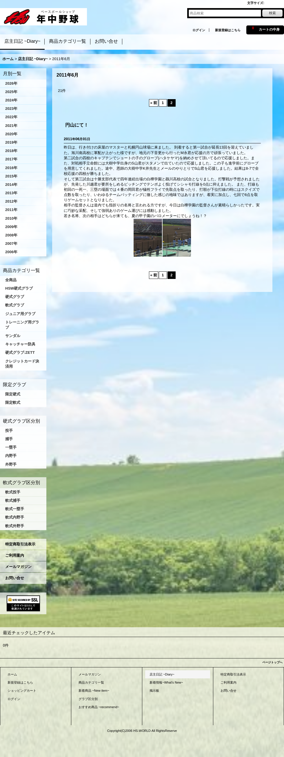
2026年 (11, 83)
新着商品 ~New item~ (94, 690)
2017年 (11, 159)
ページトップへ (272, 662)
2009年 (11, 227)
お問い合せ (14, 578)
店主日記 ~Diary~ (162, 674)
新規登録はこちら (228, 30)
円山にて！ (76, 125)
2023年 (11, 108)
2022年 (11, 117)
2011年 (11, 210)
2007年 (11, 243)
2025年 (11, 92)
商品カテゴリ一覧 (91, 682)
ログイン (198, 30)
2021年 (11, 125)
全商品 (11, 280)
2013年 (11, 193)
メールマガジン (18, 566)
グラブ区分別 (88, 699)
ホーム (12, 674)
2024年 (11, 100)
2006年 (11, 252)
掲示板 (154, 690)
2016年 (11, 168)
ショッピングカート (22, 690)
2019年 (11, 142)
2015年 (11, 176)
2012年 (11, 201)
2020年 (11, 134)
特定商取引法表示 (20, 544)
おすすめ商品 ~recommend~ (99, 707)
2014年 (11, 184)
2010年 (11, 218)
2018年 (11, 151)
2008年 (11, 235)
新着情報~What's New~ (166, 682)
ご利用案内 (14, 555)
